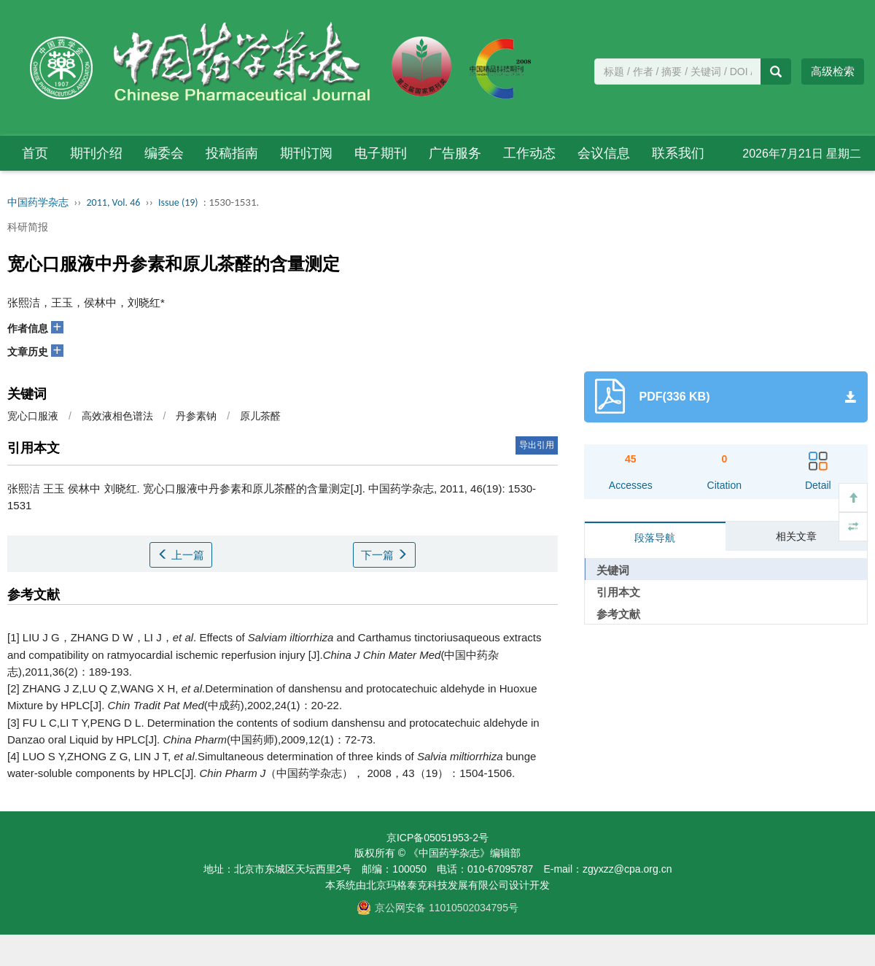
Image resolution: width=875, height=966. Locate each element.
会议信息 (604, 153)
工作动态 (529, 153)
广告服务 (455, 153)
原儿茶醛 (260, 416)
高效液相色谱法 (117, 416)
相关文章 (796, 536)
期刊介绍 (96, 153)
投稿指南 (232, 153)
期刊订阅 (306, 153)
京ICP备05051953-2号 (437, 837)
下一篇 (384, 555)
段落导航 (654, 538)
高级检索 (833, 71)
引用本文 (618, 592)
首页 (35, 153)
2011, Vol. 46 (114, 202)
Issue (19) (178, 202)
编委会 (164, 153)
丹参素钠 (196, 416)
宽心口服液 (32, 416)
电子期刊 (380, 153)
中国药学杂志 (38, 202)
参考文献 (618, 614)
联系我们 (678, 153)
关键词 (612, 570)
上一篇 (181, 555)
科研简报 (27, 227)
